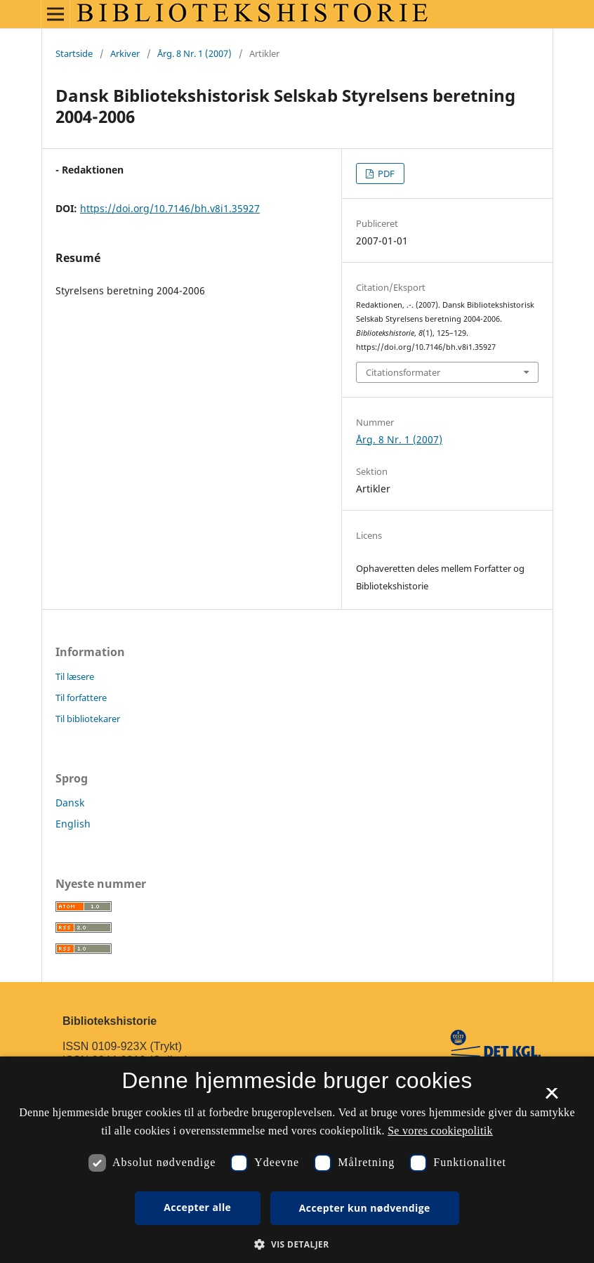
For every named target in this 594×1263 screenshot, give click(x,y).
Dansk (69, 802)
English (73, 823)
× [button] (551, 1098)
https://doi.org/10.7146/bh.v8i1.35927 (170, 208)
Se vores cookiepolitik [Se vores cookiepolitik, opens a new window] (440, 1131)
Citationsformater (403, 372)
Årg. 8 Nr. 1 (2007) (194, 53)
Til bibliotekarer (87, 718)
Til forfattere (81, 697)
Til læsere (74, 676)
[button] (297, 1244)
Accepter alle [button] (197, 1207)
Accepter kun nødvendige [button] (364, 1208)
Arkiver (125, 53)
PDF (385, 173)
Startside (74, 53)
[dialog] (297, 1159)
